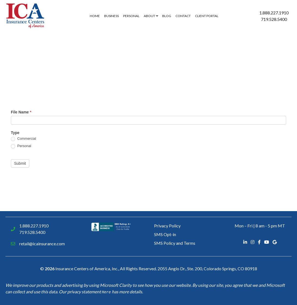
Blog (166, 16)
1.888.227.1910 (274, 12)
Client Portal (206, 16)
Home (95, 16)
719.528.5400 (274, 19)
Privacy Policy (167, 225)
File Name (21, 112)
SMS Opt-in (165, 234)
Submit (20, 163)
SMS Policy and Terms (174, 243)
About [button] (149, 16)
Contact (183, 16)
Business (111, 16)
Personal (131, 16)
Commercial (23, 138)
